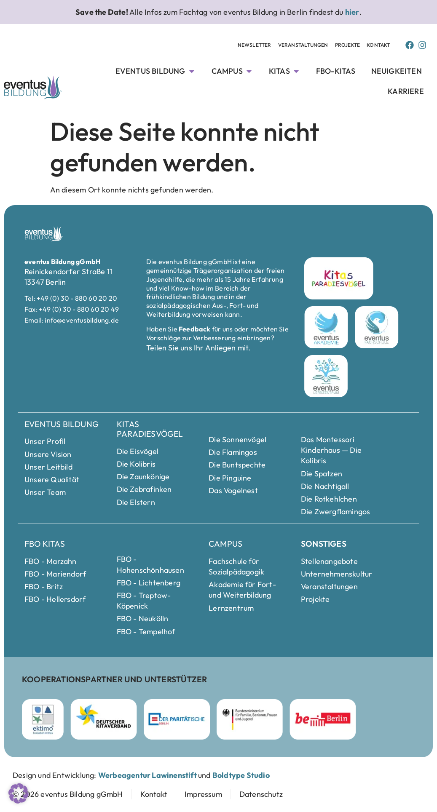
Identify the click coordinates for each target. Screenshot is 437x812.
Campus (225, 544)
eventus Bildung (61, 424)
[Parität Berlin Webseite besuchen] (177, 719)
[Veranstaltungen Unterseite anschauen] (303, 45)
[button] (18, 793)
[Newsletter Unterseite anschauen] (254, 45)
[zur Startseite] (68, 794)
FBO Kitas (44, 544)
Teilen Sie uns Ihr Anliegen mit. (198, 348)
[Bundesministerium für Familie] (250, 719)
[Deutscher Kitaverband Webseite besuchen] (103, 719)
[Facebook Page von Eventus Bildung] (409, 45)
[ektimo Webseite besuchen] (43, 719)
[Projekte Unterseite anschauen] (347, 45)
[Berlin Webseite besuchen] (323, 719)
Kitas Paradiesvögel (150, 429)
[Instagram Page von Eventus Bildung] (422, 45)
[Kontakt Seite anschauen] (378, 45)
